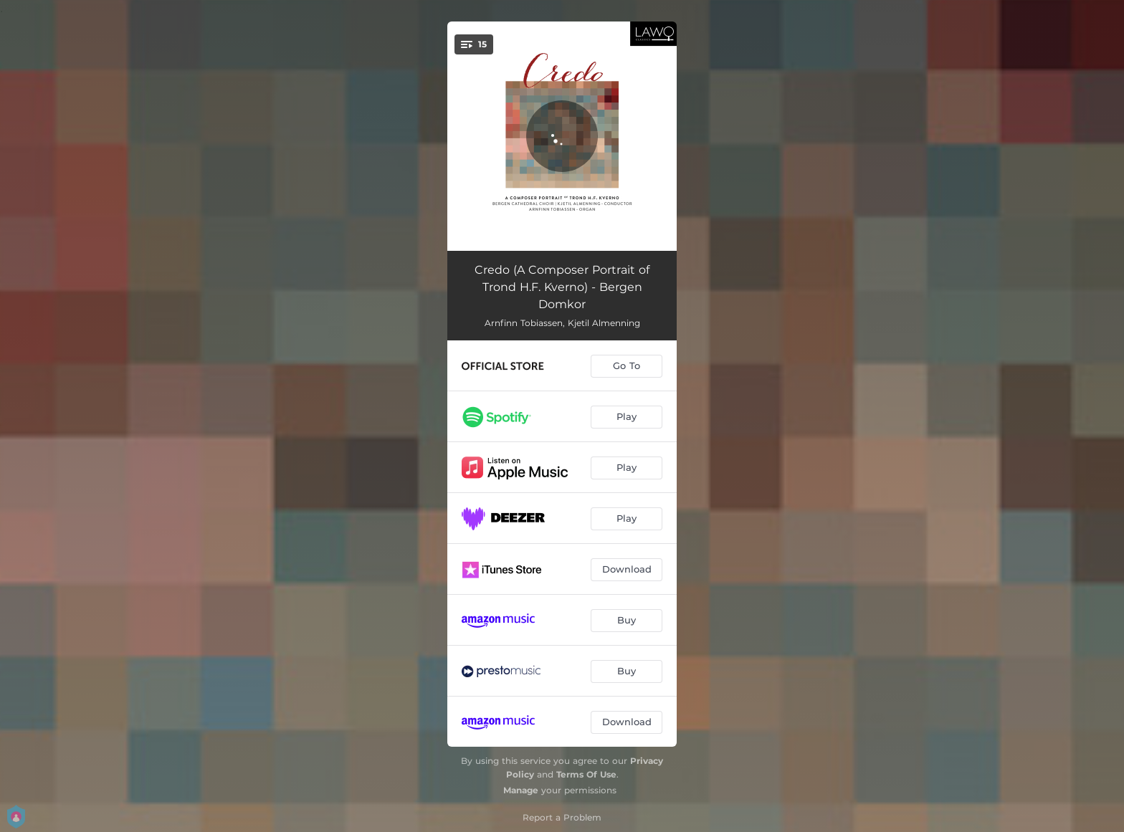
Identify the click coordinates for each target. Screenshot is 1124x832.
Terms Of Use (586, 774)
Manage (520, 790)
